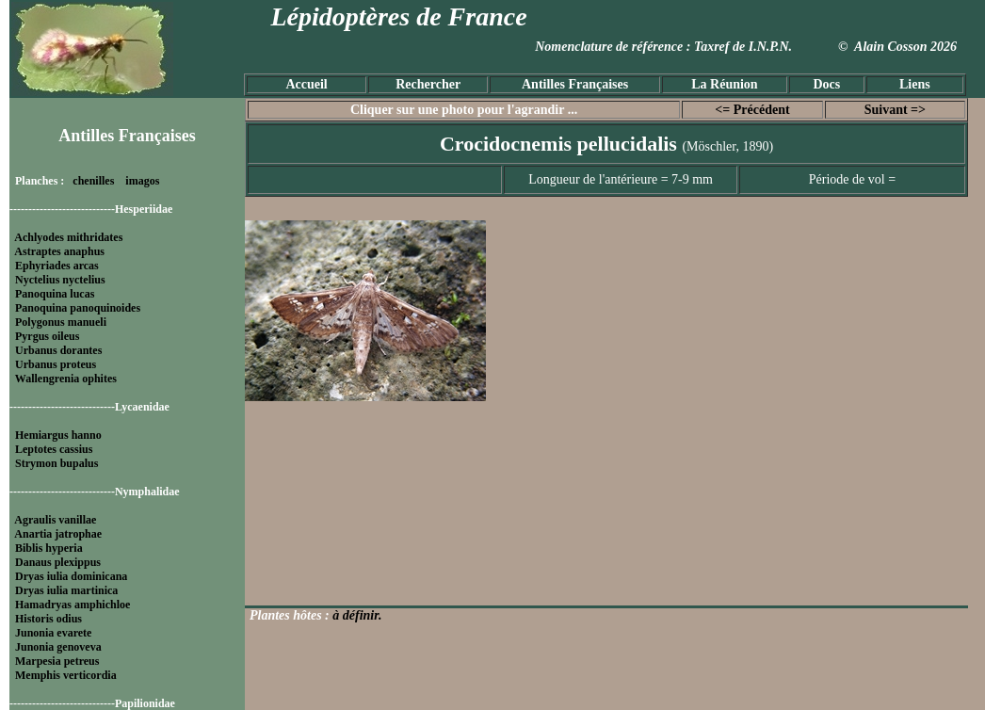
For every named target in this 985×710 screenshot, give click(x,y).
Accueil (306, 84)
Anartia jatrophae (58, 534)
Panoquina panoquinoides (77, 308)
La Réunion (724, 84)
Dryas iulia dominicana (71, 576)
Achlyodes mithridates (68, 237)
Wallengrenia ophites (66, 378)
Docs (826, 84)
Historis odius (48, 618)
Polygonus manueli (60, 322)
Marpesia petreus (57, 661)
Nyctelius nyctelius (60, 279)
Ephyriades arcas (57, 265)
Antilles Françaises (575, 84)
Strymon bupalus (56, 463)
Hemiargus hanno (58, 435)
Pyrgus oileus (47, 336)
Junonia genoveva (58, 647)
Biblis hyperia (49, 548)
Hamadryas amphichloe (72, 604)
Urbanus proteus (55, 364)
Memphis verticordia (66, 675)
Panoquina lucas (54, 293)
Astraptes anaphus (59, 251)
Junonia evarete (53, 632)
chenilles (93, 180)
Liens (914, 84)
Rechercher (428, 84)
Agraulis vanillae (55, 519)
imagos (142, 180)
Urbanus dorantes (58, 350)
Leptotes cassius (53, 449)
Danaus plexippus (58, 562)
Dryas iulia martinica (66, 590)
